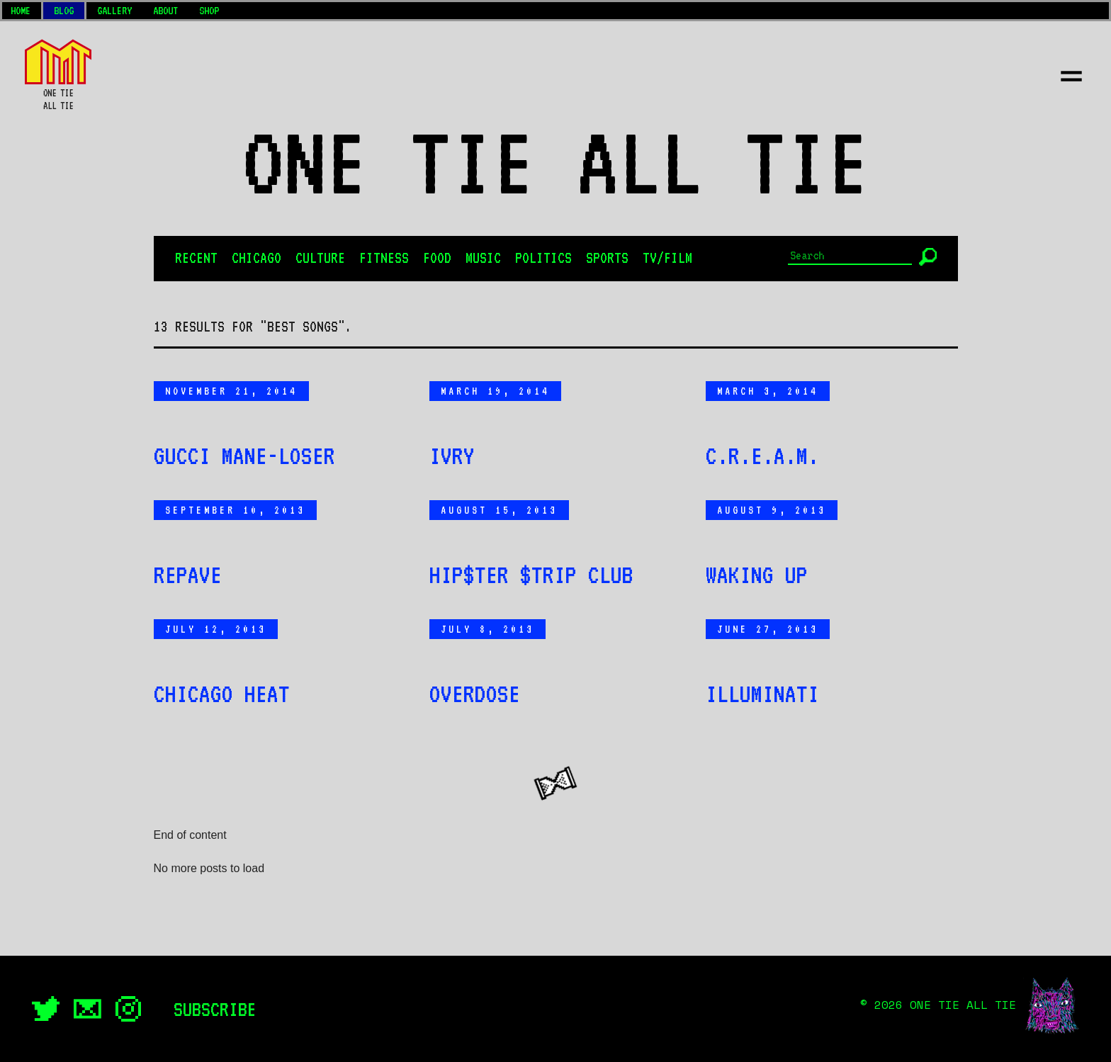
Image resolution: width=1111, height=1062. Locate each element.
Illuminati (762, 693)
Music (483, 257)
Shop (209, 10)
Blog (64, 10)
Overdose (474, 693)
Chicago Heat (222, 693)
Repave (188, 574)
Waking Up (757, 574)
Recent (196, 257)
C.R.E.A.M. (762, 455)
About (165, 10)
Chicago (256, 257)
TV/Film (667, 257)
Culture (320, 257)
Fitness (384, 257)
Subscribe (215, 1009)
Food (437, 257)
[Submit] (928, 257)
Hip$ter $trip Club (531, 574)
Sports (607, 257)
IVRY (452, 455)
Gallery (114, 10)
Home (20, 10)
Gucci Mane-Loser (244, 455)
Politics (543, 257)
